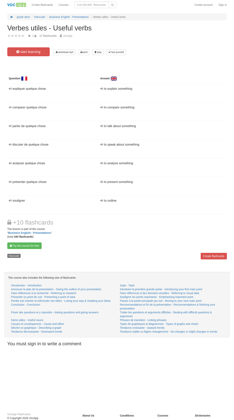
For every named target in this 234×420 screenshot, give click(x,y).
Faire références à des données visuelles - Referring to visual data (159, 293)
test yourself (116, 52)
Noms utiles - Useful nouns (27, 320)
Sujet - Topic (127, 285)
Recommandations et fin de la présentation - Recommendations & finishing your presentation (167, 306)
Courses (64, 4)
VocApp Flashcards (19, 414)
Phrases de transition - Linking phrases (143, 320)
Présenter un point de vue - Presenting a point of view (43, 296)
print (84, 52)
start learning (28, 52)
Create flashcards (42, 4)
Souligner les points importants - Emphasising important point (156, 296)
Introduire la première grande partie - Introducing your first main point (161, 289)
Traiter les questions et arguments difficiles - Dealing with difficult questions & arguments (166, 314)
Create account (204, 4)
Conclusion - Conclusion (25, 304)
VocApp (67, 35)
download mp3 (64, 52)
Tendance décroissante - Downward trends (36, 331)
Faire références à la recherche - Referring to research (43, 293)
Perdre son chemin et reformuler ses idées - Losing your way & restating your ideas (61, 300)
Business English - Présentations (29, 232)
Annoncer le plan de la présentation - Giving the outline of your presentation (56, 289)
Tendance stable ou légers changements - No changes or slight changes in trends (168, 331)
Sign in (223, 4)
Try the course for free (24, 245)
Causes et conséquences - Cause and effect (37, 323)
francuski (14, 255)
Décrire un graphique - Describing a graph (36, 327)
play (97, 52)
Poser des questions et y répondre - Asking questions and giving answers (55, 312)
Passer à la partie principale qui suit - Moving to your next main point (161, 300)
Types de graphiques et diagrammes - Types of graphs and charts (159, 323)
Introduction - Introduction (26, 285)
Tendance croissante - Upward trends (142, 327)
